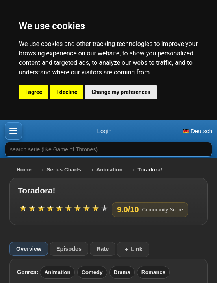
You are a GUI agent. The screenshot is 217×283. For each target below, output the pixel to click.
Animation (109, 170)
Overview (28, 249)
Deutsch (197, 131)
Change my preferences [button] (120, 92)
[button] (13, 131)
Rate (102, 249)
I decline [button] (66, 92)
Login (104, 131)
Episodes (69, 249)
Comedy (92, 272)
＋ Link (133, 249)
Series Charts (63, 170)
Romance (153, 272)
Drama (122, 272)
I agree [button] (33, 92)
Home (24, 170)
